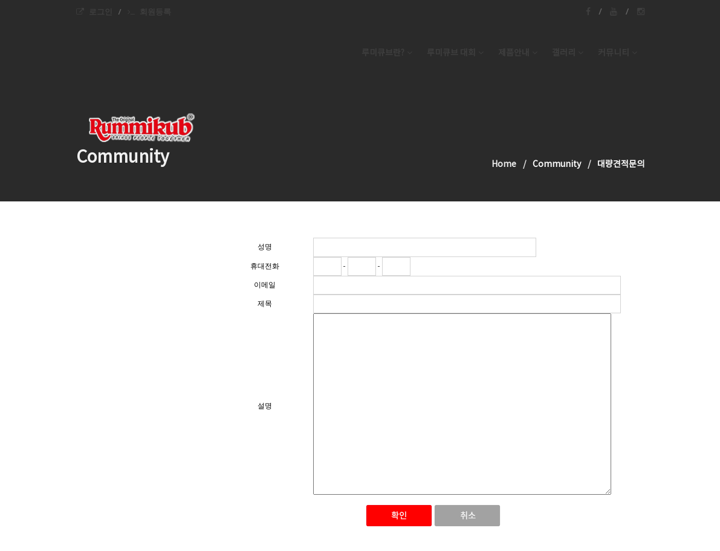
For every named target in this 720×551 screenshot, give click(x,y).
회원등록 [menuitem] (149, 11)
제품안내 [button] (517, 53)
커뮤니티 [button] (617, 53)
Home (503, 164)
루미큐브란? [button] (387, 53)
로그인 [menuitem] (94, 11)
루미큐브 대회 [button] (455, 53)
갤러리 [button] (567, 53)
